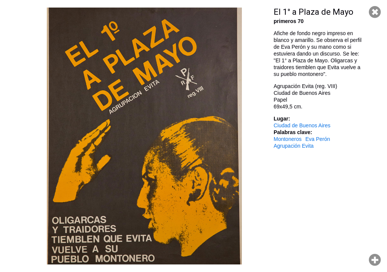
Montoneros (288, 139)
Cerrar (375, 12)
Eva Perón (317, 139)
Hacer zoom (375, 260)
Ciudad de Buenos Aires (302, 125)
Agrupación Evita (294, 146)
